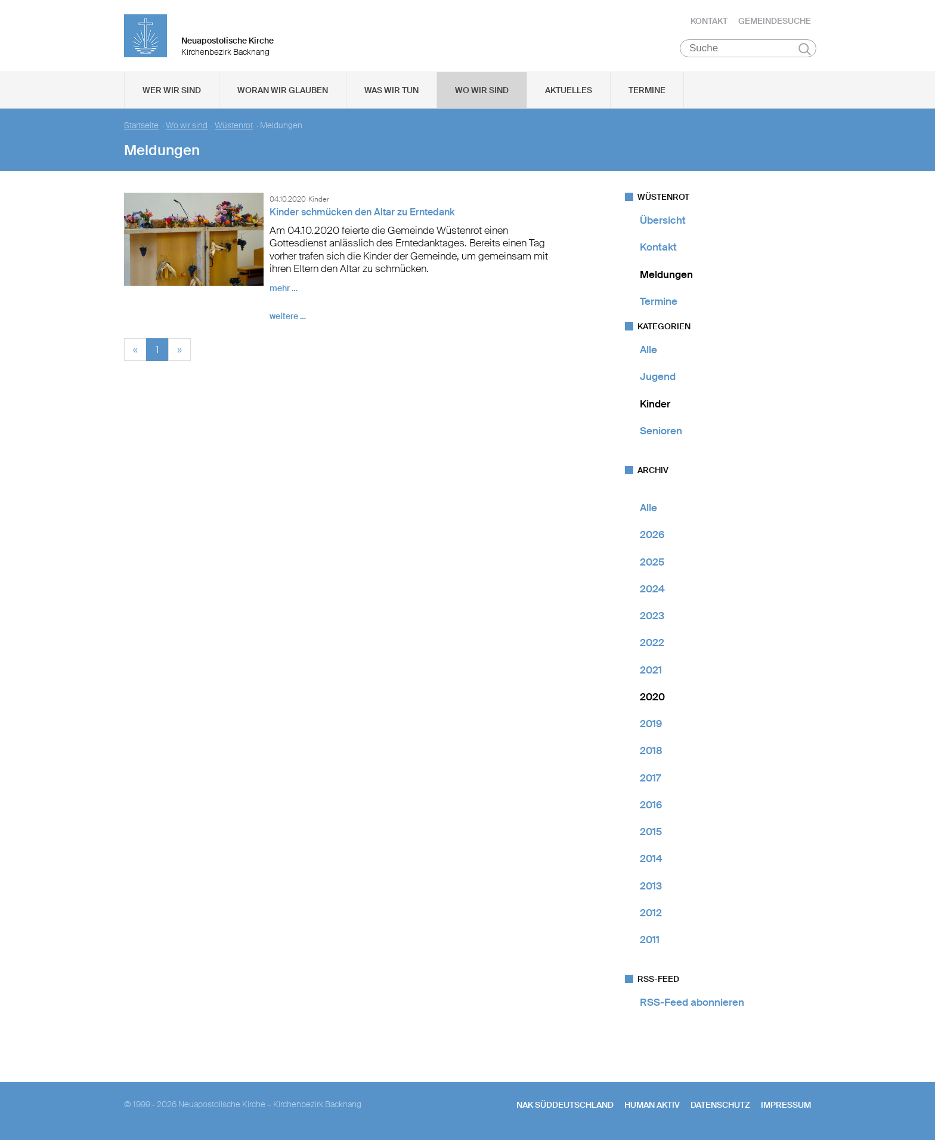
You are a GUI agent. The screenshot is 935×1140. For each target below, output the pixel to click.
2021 (651, 669)
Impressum (786, 1104)
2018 (651, 750)
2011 (650, 939)
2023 (652, 615)
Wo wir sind (482, 90)
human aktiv (652, 1104)
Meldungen (666, 274)
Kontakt (709, 21)
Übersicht (663, 220)
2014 (651, 858)
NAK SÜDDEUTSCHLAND (565, 1104)
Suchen (804, 49)
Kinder (655, 403)
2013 (651, 885)
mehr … (284, 288)
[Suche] (748, 48)
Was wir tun (391, 90)
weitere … (288, 316)
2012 (651, 912)
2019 (651, 723)
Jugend (658, 376)
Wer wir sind (172, 90)
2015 (651, 831)
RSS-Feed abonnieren (692, 1002)
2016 (651, 804)
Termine (647, 90)
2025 (652, 562)
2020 (652, 696)
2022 (652, 642)
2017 (650, 777)
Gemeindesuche (774, 21)
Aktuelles (568, 90)
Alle (648, 349)
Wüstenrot (234, 126)
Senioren (661, 430)
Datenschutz (720, 1104)
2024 (652, 588)
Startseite (141, 126)
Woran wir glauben (282, 90)
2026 (652, 534)
